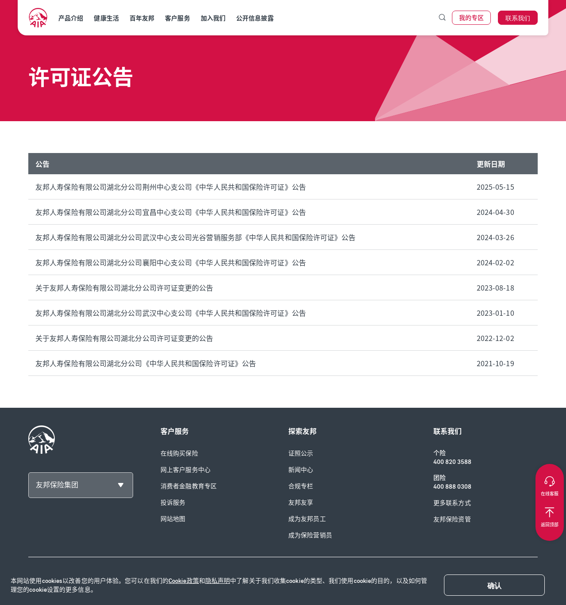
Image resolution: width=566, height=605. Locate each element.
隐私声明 (217, 581)
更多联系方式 (452, 503)
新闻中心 (300, 470)
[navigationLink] (38, 17)
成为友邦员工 (307, 519)
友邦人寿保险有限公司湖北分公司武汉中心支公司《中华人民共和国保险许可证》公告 (170, 312)
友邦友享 (300, 502)
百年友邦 (142, 18)
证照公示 (300, 453)
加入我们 (213, 18)
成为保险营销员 (310, 535)
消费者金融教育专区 (189, 486)
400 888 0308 (452, 486)
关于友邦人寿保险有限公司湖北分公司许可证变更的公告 (124, 287)
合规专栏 (300, 486)
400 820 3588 (452, 462)
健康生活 (106, 18)
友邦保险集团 (57, 485)
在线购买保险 (179, 453)
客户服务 (177, 18)
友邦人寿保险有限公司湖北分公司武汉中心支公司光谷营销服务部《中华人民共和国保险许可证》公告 (195, 237)
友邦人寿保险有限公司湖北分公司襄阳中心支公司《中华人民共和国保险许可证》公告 (170, 262)
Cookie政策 (183, 581)
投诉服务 (173, 502)
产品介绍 (70, 18)
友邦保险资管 (452, 519)
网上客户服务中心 (185, 470)
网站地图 (173, 519)
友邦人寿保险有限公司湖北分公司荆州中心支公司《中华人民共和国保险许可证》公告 (170, 186)
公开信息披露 (255, 18)
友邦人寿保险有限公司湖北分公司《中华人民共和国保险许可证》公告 (145, 363)
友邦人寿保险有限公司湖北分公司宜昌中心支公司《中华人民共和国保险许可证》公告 (170, 212)
